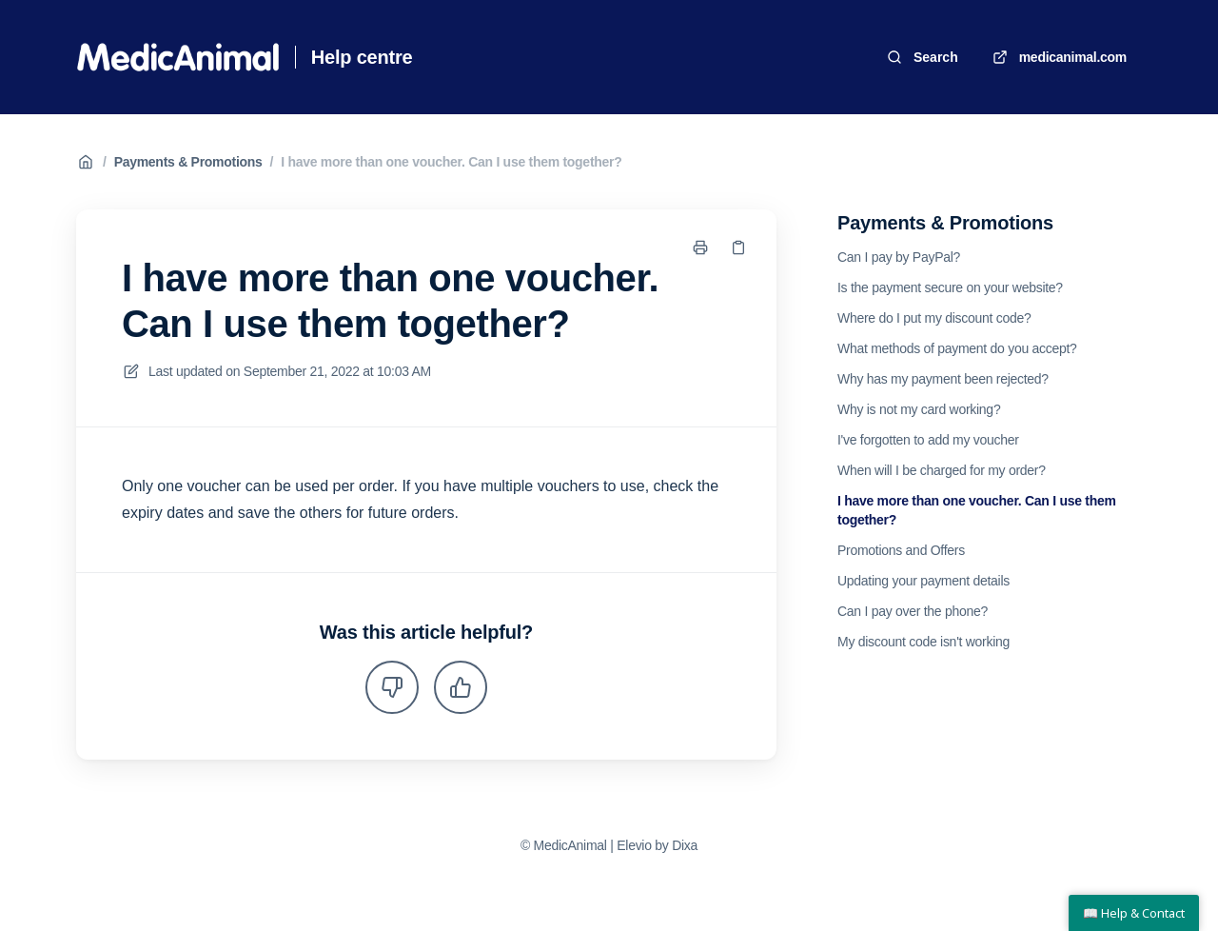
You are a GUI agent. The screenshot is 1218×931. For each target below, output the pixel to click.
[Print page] (700, 247)
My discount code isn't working (923, 641)
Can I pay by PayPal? (898, 257)
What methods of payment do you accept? (957, 348)
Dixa (684, 845)
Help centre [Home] (362, 57)
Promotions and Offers (901, 550)
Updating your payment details (923, 580)
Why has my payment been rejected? (943, 378)
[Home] (178, 57)
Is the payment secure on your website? (950, 287)
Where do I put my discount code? (934, 318)
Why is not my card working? (918, 409)
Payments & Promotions (188, 161)
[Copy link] (738, 247)
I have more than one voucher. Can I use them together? (451, 161)
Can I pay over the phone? (912, 611)
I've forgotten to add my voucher (928, 439)
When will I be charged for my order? (941, 470)
